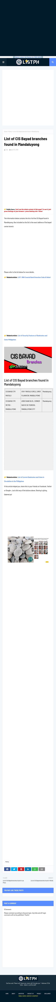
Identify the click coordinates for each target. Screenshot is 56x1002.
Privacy (39, 993)
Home (5, 131)
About (13, 993)
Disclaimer (47, 993)
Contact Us (30, 993)
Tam (7, 150)
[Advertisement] (28, 28)
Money (10, 131)
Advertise (21, 993)
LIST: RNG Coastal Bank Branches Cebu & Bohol (34, 277)
